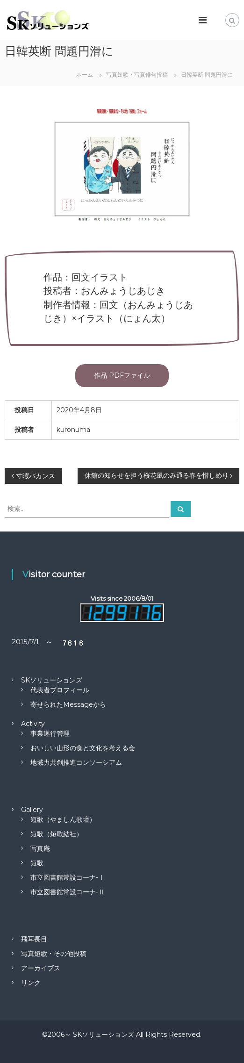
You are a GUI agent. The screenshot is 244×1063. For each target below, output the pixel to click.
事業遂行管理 (50, 733)
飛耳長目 (34, 939)
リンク (31, 982)
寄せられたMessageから (68, 704)
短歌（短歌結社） (56, 834)
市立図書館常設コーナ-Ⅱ (67, 892)
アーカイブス (40, 968)
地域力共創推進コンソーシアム (76, 762)
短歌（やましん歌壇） (63, 819)
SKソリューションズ (51, 680)
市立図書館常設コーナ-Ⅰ (67, 877)
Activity (33, 723)
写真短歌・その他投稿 (53, 953)
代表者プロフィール (59, 690)
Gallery (32, 809)
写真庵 (40, 848)
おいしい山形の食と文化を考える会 (82, 748)
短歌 (36, 863)
